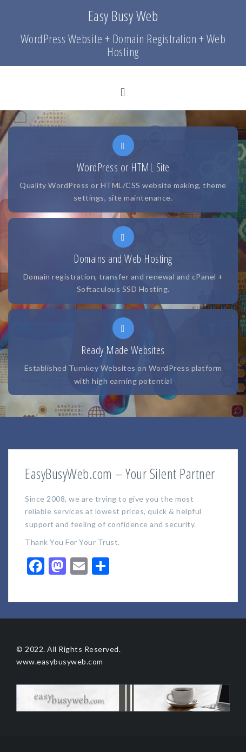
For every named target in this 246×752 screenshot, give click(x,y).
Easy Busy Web (123, 15)
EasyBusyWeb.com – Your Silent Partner (120, 473)
